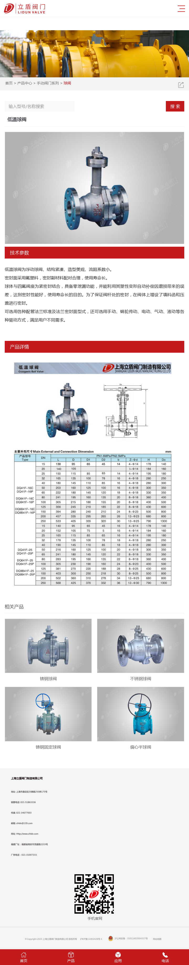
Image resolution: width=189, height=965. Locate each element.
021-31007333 (29, 854)
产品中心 (24, 82)
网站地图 (157, 938)
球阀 (67, 82)
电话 (165, 956)
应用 (118, 956)
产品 (71, 956)
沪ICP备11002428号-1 (91, 938)
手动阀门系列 (48, 82)
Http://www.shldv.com (27, 833)
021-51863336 (28, 802)
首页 (9, 82)
